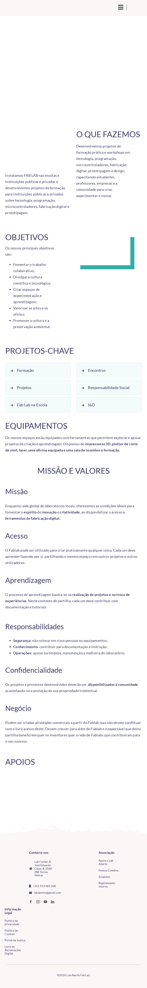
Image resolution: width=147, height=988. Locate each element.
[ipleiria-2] (101, 791)
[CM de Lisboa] (73, 776)
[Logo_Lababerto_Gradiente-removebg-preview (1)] (21, 7)
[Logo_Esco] (45, 795)
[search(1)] (114, 7)
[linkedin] (52, 901)
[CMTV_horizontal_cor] (34, 909)
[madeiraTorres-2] (16, 798)
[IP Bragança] (101, 777)
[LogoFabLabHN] (16, 777)
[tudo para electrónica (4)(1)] (34, 917)
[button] (37, 370)
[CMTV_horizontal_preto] (45, 778)
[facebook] (30, 901)
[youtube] (45, 901)
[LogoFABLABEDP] (73, 793)
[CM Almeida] (130, 775)
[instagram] (38, 901)
